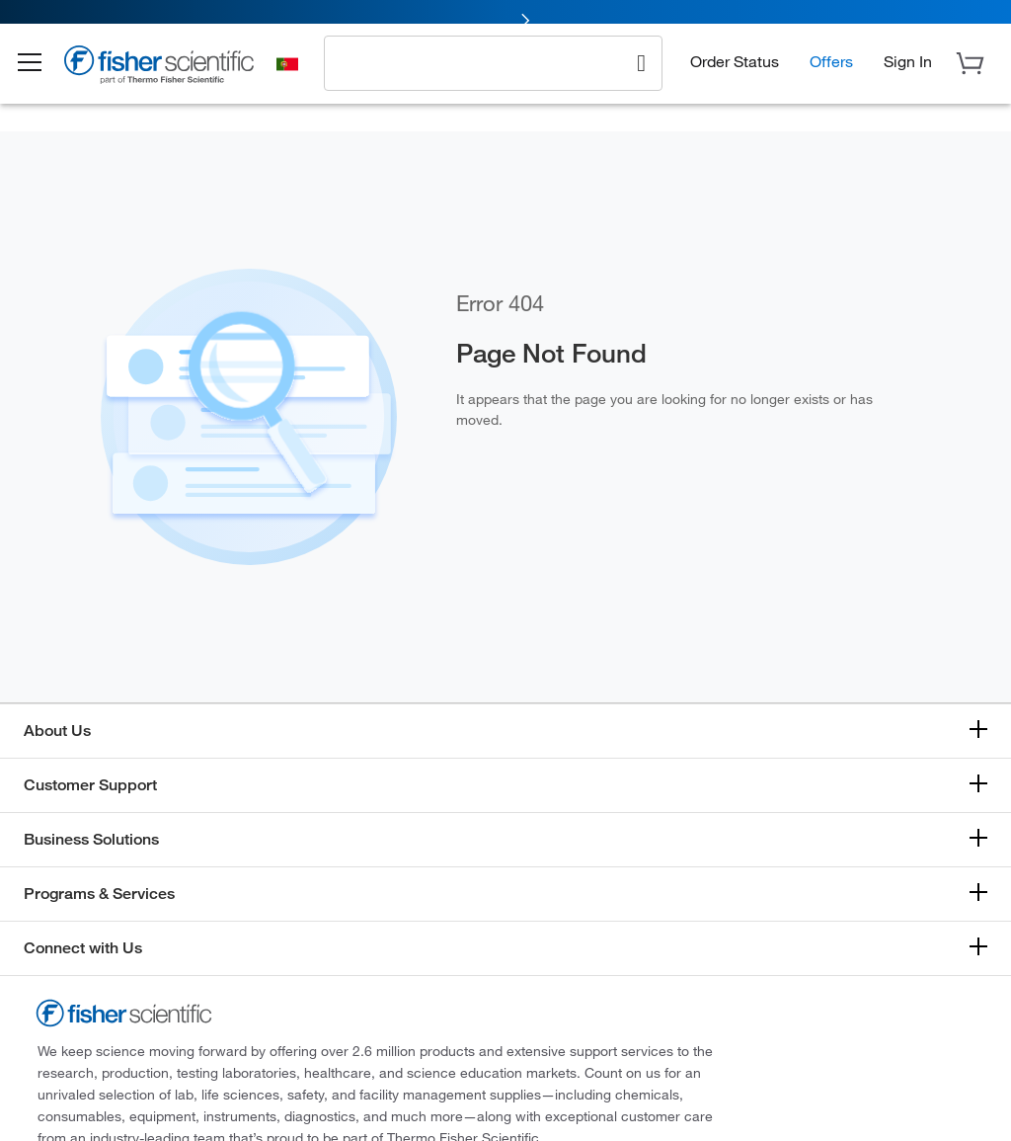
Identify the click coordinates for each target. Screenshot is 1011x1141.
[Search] (641, 75)
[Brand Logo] (173, 81)
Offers (831, 74)
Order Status (734, 74)
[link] (505, 17)
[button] (41, 77)
